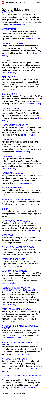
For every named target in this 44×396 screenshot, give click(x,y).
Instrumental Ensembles (15, 125)
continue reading (17, 24)
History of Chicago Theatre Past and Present (21, 343)
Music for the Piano (12, 187)
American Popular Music (14, 271)
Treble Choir (8, 77)
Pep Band (6, 60)
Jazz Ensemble (9, 29)
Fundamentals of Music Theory (18, 247)
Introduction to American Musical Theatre (20, 327)
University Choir (10, 108)
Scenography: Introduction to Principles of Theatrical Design (18, 289)
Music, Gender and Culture (16, 221)
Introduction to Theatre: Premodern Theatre (21, 377)
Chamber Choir (9, 94)
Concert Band (9, 139)
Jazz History (8, 235)
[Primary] (39, 2)
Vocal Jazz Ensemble (12, 156)
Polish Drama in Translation (16, 309)
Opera (5, 209)
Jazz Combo (7, 12)
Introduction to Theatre (15, 359)
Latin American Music (13, 173)
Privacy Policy (20, 394)
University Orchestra (13, 43)
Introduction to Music (13, 259)
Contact (5, 394)
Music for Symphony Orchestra (18, 199)
